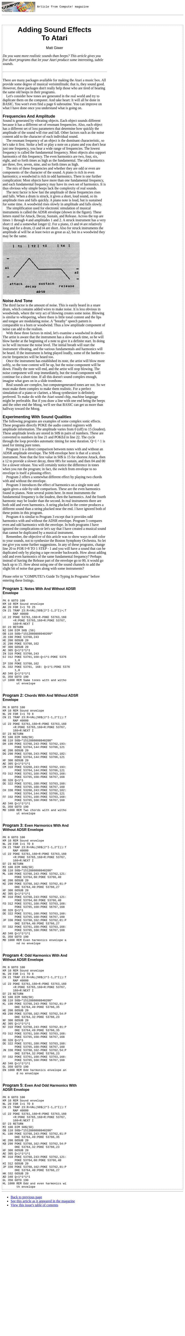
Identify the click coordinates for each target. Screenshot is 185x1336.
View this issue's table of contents (34, 1306)
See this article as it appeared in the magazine (43, 1302)
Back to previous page (26, 1298)
